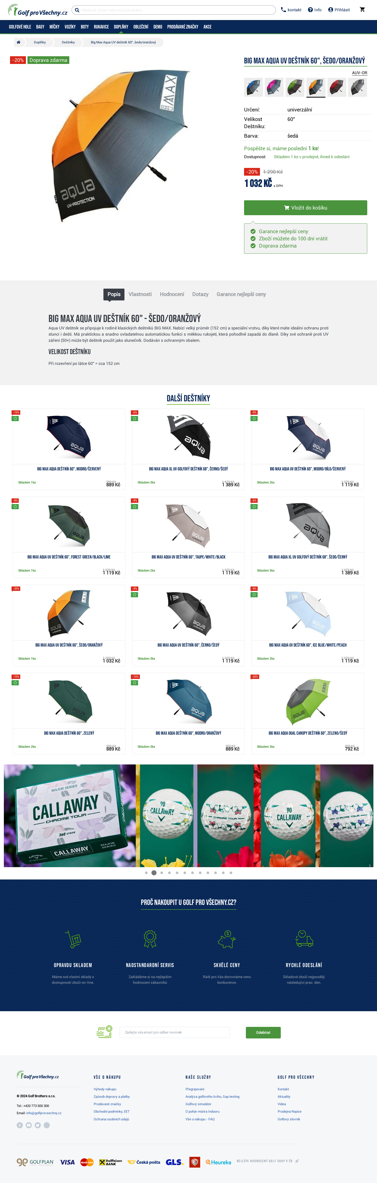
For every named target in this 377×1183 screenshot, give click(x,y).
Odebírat (263, 1032)
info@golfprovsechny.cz (44, 1113)
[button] (146, 872)
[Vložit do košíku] (305, 207)
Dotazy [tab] (200, 294)
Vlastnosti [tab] (140, 294)
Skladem (312, 156)
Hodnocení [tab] (172, 294)
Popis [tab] (114, 294)
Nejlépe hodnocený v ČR (265, 1161)
